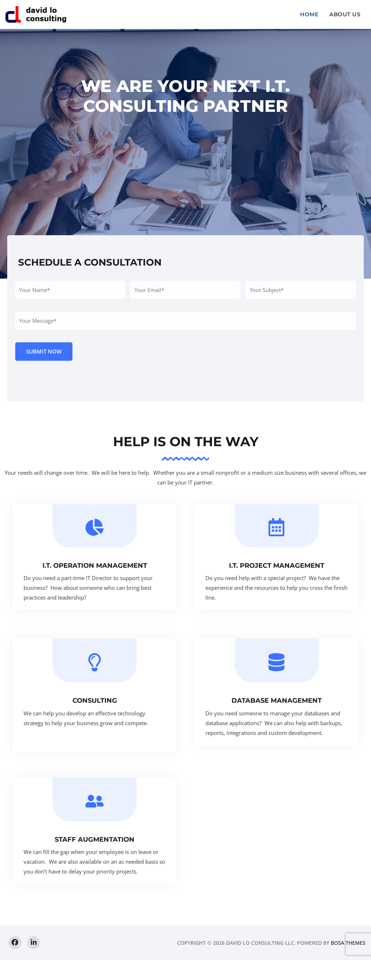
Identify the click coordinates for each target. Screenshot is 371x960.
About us (344, 14)
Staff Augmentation (94, 839)
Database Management (277, 701)
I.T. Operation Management (94, 566)
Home (309, 14)
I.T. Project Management (276, 566)
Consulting (94, 701)
